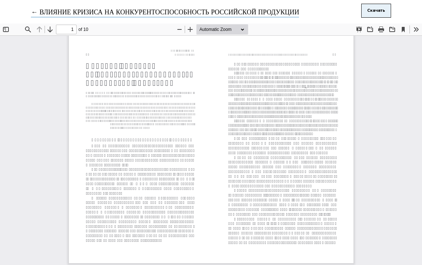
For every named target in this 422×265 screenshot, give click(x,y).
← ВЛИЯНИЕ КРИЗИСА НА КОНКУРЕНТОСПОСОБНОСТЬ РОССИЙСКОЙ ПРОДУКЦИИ (165, 12)
